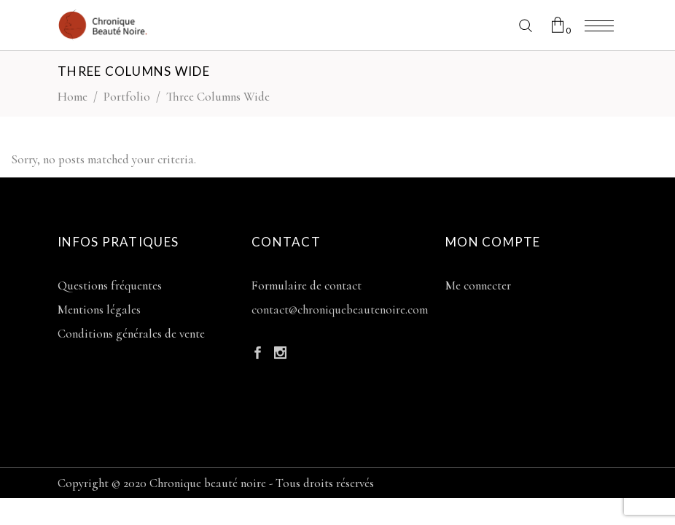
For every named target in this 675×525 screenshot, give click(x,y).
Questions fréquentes (110, 285)
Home (72, 96)
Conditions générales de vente (131, 333)
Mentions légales (99, 309)
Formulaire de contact (306, 285)
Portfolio (127, 96)
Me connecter (478, 285)
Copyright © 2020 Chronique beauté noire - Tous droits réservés (216, 483)
